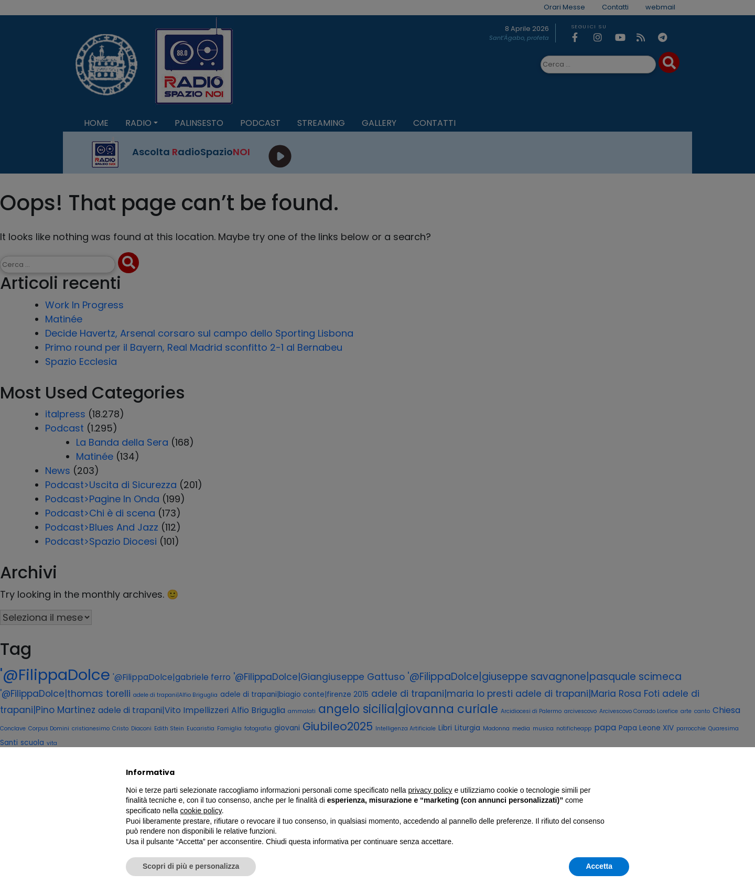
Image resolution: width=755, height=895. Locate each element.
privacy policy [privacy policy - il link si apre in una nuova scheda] (430, 790)
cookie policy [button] (201, 810)
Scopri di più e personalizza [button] (191, 866)
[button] (624, 772)
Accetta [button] (599, 866)
